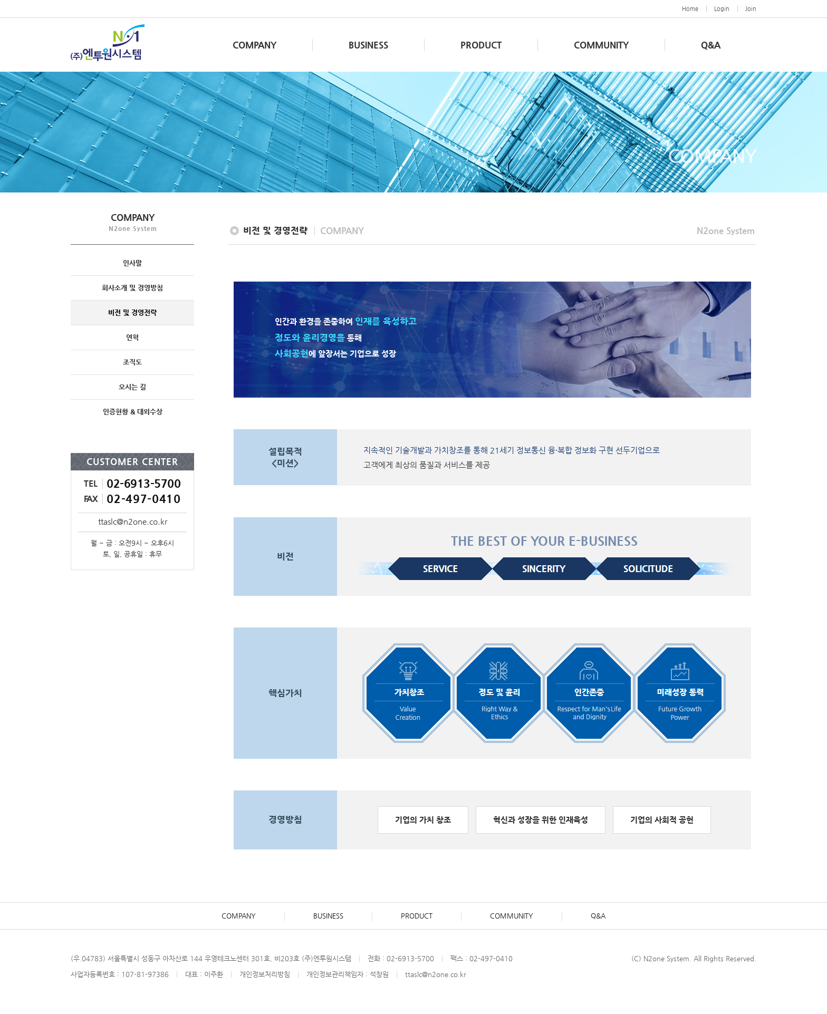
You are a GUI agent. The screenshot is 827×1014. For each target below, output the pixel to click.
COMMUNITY (601, 45)
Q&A (710, 45)
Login (721, 8)
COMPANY (254, 45)
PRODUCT (481, 45)
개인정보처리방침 (264, 974)
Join (750, 8)
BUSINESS (368, 45)
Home (690, 8)
